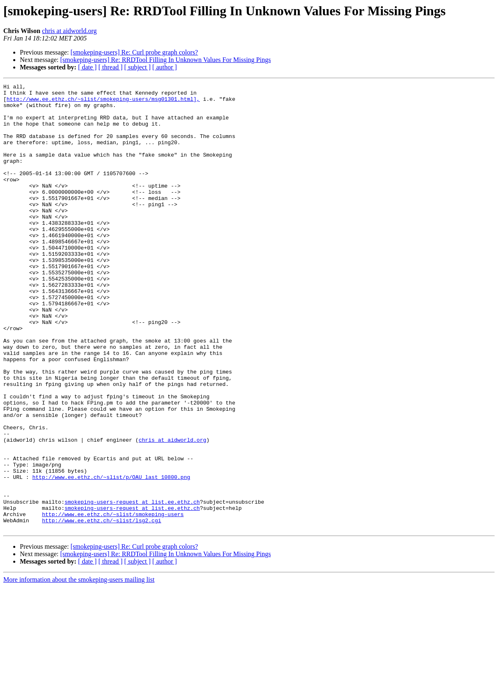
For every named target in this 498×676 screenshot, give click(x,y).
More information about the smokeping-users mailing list (78, 668)
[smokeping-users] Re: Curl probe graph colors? (134, 52)
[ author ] (164, 67)
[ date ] (87, 67)
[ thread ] (110, 67)
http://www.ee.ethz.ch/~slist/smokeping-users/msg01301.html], (103, 102)
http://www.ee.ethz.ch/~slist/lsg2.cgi (101, 608)
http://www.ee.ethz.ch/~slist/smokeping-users (113, 601)
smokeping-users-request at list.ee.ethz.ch (132, 586)
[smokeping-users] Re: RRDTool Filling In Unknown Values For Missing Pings (165, 59)
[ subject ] (137, 67)
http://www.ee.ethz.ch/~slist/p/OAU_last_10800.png (111, 556)
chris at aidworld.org (69, 30)
